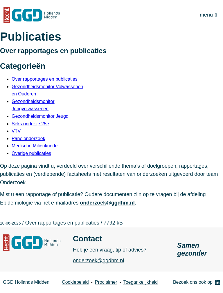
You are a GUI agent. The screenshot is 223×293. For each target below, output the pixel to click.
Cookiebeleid (75, 282)
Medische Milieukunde (34, 145)
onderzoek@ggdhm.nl (107, 203)
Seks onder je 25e (30, 123)
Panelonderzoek (28, 138)
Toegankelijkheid (140, 282)
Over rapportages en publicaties (45, 79)
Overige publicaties (31, 153)
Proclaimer (106, 282)
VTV (16, 131)
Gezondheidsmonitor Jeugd (40, 116)
